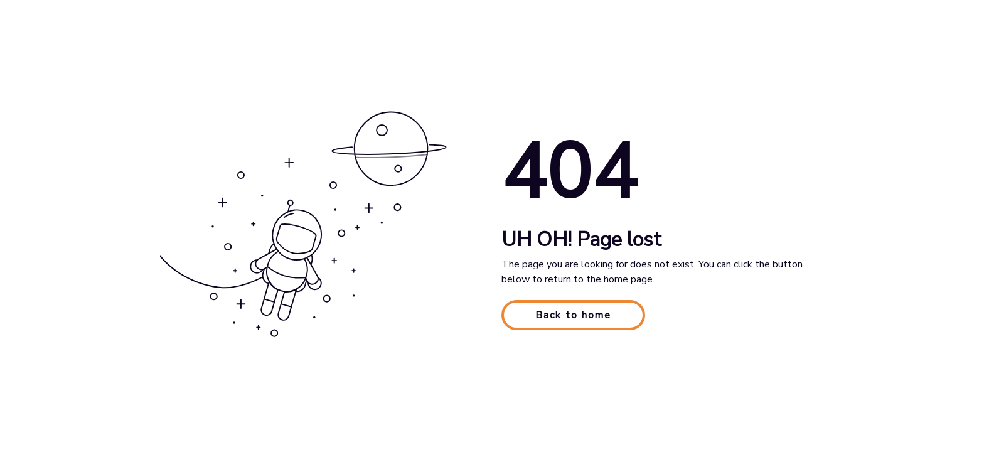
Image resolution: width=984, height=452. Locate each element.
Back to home (573, 315)
